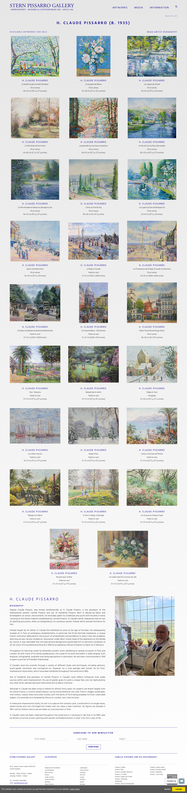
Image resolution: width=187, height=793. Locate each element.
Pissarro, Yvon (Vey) (156, 767)
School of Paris (49, 772)
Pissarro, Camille (120, 760)
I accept (178, 789)
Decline (167, 789)
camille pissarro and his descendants (133, 754)
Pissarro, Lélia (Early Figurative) (121, 773)
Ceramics (83, 765)
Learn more (75, 789)
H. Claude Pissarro (35, 80)
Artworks (121, 7)
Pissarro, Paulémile (156, 765)
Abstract (47, 774)
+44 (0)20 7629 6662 (19, 774)
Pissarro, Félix (119, 763)
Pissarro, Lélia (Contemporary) (124, 777)
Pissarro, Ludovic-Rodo (157, 760)
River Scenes (49, 779)
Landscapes (83, 760)
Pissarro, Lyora (119, 779)
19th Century (49, 765)
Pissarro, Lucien (120, 781)
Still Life (82, 767)
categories (50, 754)
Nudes (82, 774)
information (160, 7)
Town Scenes (84, 763)
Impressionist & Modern (52, 760)
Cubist (82, 770)
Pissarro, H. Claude (121, 767)
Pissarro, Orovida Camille (158, 763)
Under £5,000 (49, 770)
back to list (170, 15)
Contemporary (49, 763)
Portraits (82, 772)
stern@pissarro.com (20, 777)
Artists (47, 767)
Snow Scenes (49, 777)
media (139, 7)
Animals (82, 777)
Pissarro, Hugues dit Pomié (123, 770)
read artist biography (158, 32)
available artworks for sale (35, 32)
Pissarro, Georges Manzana (123, 765)
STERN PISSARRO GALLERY (21, 754)
